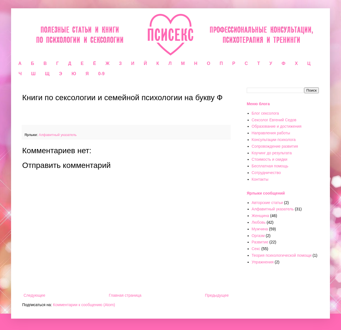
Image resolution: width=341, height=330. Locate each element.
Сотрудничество (266, 172)
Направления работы (271, 133)
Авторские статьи (267, 202)
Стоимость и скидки (269, 159)
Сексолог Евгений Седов (274, 120)
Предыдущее (217, 295)
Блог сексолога (265, 113)
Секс (256, 248)
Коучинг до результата (272, 153)
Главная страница (125, 295)
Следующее (34, 295)
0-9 (101, 73)
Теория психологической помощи (282, 255)
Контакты (260, 179)
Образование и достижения (277, 126)
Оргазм (258, 235)
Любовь (259, 222)
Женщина (260, 215)
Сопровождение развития (275, 146)
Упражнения (263, 262)
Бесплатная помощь (270, 166)
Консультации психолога (274, 139)
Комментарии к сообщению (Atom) (84, 305)
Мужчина (260, 229)
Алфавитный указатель (58, 135)
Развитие (260, 242)
